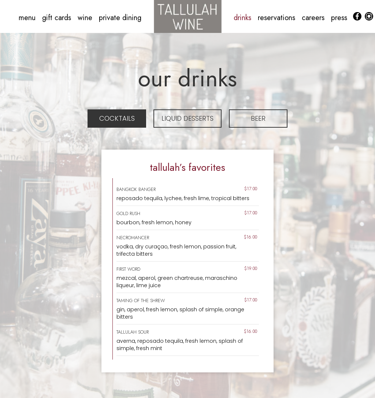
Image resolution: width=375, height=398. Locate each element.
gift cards (57, 17)
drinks (243, 17)
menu (28, 17)
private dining (120, 17)
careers (314, 17)
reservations (277, 17)
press (339, 17)
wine (86, 17)
